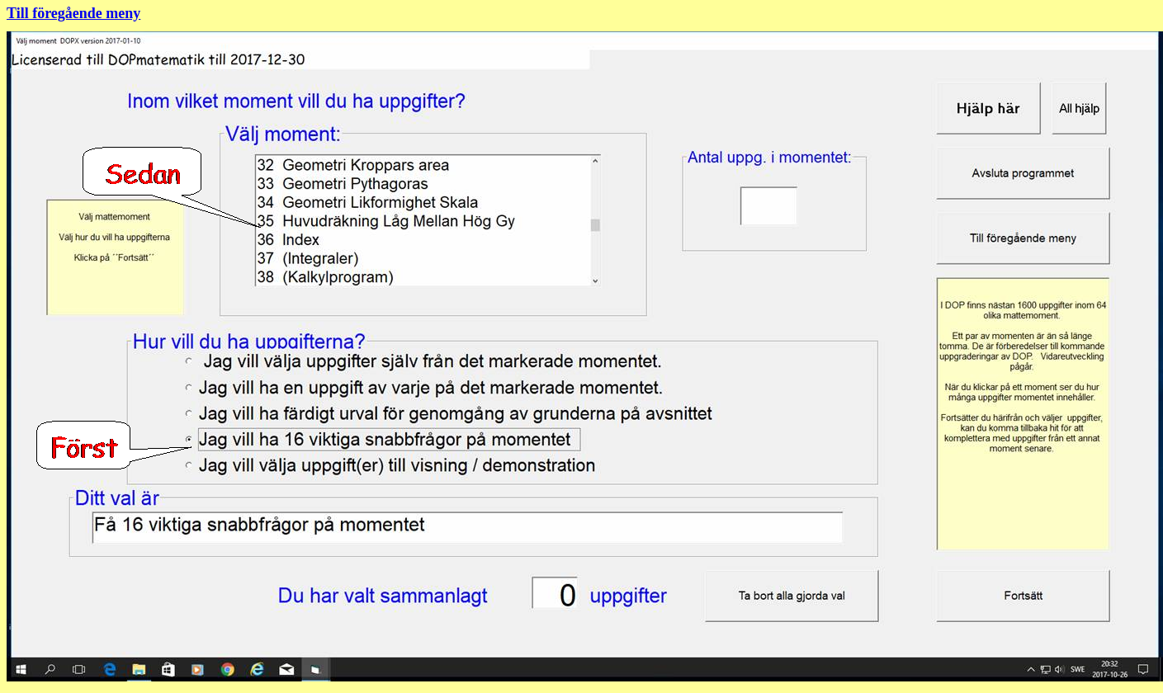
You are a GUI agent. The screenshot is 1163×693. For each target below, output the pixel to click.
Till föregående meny (73, 13)
